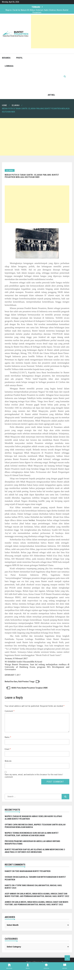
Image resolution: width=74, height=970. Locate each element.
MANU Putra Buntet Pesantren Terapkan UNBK (29, 688)
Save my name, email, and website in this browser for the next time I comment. (34, 779)
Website (8, 764)
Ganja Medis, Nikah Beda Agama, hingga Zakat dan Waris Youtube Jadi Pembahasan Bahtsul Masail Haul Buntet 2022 (37, 898)
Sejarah (9, 170)
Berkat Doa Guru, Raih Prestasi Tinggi (20, 681)
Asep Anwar (10, 897)
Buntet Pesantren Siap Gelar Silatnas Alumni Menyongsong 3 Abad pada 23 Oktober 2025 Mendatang (35, 854)
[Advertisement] (52, 31)
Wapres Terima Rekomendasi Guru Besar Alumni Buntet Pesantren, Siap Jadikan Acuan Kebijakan (31, 837)
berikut (32, 520)
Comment (9, 711)
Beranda (6, 58)
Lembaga (9, 66)
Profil (19, 58)
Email (8, 752)
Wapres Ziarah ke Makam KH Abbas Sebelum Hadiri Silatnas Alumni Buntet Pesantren (37, 11)
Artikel (51, 95)
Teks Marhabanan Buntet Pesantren (32, 874)
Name (8, 740)
